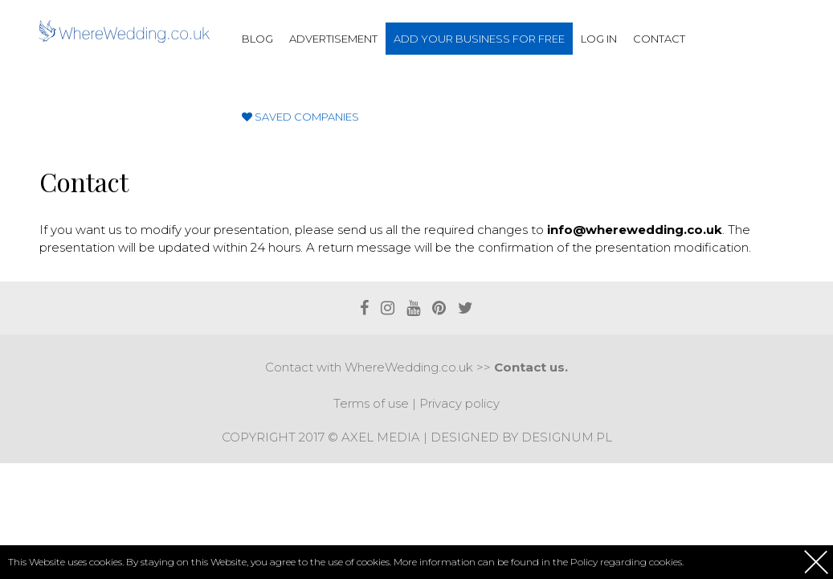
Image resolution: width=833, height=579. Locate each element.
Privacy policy (459, 403)
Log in (599, 38)
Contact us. (531, 367)
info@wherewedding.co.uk (634, 229)
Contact (659, 38)
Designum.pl (566, 437)
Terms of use (371, 403)
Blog (257, 38)
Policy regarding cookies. (627, 562)
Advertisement (333, 38)
